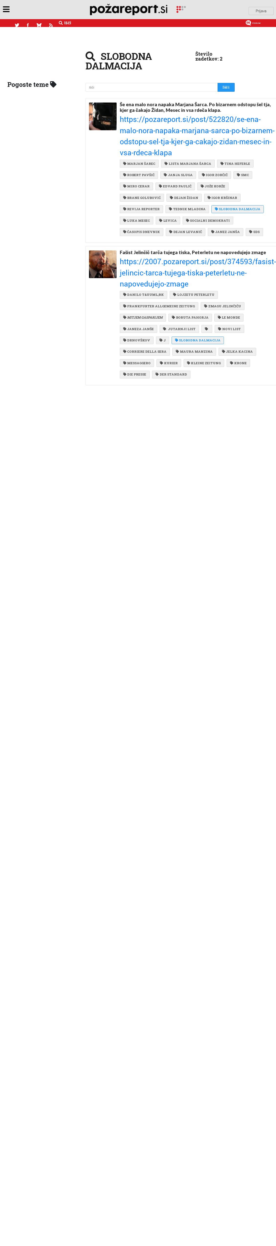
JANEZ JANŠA (178, 221)
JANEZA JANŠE (138, 304)
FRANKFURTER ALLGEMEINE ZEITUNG (159, 274)
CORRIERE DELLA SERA (198, 324)
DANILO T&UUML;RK (143, 264)
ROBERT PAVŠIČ (176, 141)
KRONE (131, 354)
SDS (206, 221)
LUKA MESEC (136, 201)
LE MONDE (179, 294)
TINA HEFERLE (138, 141)
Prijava (261, 9)
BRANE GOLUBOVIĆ (142, 171)
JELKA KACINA (183, 334)
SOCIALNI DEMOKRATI (145, 211)
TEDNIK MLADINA (141, 191)
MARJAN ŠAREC (139, 131)
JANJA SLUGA (137, 151)
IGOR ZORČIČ (173, 151)
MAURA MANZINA (141, 334)
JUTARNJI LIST (178, 304)
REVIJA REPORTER (179, 181)
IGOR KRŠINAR (138, 181)
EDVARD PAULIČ (174, 161)
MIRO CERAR (136, 161)
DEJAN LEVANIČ (139, 221)
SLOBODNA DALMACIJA (190, 191)
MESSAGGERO (137, 344)
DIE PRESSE (159, 354)
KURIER (168, 344)
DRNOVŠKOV (167, 314)
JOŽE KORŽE (211, 161)
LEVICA (167, 201)
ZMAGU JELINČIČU (141, 284)
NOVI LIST (134, 314)
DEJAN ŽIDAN (183, 171)
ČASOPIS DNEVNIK (193, 211)
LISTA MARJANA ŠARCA (187, 131)
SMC (200, 151)
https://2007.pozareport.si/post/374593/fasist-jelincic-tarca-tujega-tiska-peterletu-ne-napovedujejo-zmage (171, 254)
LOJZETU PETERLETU (192, 264)
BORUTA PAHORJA (141, 294)
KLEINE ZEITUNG (202, 344)
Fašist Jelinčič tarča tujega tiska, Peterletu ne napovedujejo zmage (170, 243)
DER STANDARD (195, 354)
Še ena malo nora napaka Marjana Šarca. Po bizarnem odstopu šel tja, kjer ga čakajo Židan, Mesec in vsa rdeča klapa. (170, 107)
